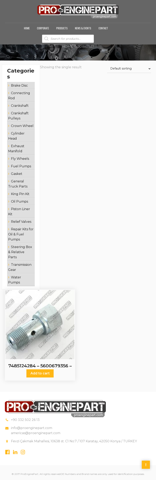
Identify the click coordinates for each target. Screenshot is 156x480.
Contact (103, 28)
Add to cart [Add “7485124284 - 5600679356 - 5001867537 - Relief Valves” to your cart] (40, 373)
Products (62, 28)
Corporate (43, 28)
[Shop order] (129, 69)
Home (27, 28)
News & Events (83, 28)
